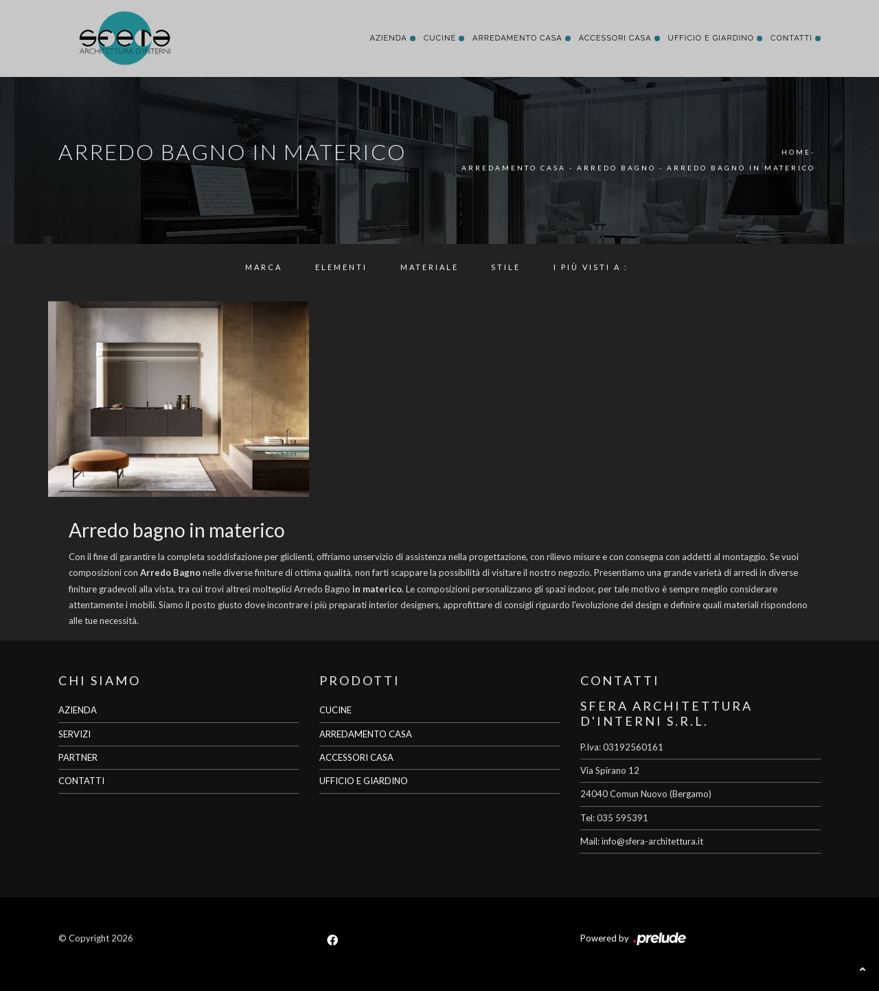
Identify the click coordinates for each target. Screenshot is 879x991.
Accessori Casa (615, 38)
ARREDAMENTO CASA (365, 733)
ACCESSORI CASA (356, 757)
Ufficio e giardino (711, 38)
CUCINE (335, 709)
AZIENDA (77, 709)
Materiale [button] (429, 267)
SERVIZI (74, 733)
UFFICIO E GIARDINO (363, 780)
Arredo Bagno (616, 168)
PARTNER (78, 757)
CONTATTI (81, 780)
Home (796, 152)
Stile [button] (506, 267)
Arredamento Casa (517, 38)
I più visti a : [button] (590, 267)
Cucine (440, 38)
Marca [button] (263, 267)
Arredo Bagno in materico (741, 168)
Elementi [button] (341, 267)
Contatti (791, 38)
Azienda (388, 38)
